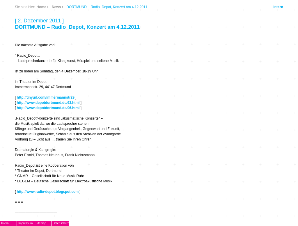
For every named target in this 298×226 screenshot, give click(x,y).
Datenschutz (61, 223)
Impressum (25, 223)
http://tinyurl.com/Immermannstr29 (45, 97)
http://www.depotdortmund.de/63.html (48, 103)
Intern (278, 7)
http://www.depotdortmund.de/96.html (48, 108)
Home (41, 7)
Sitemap (41, 223)
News (56, 7)
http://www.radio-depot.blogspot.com (48, 192)
